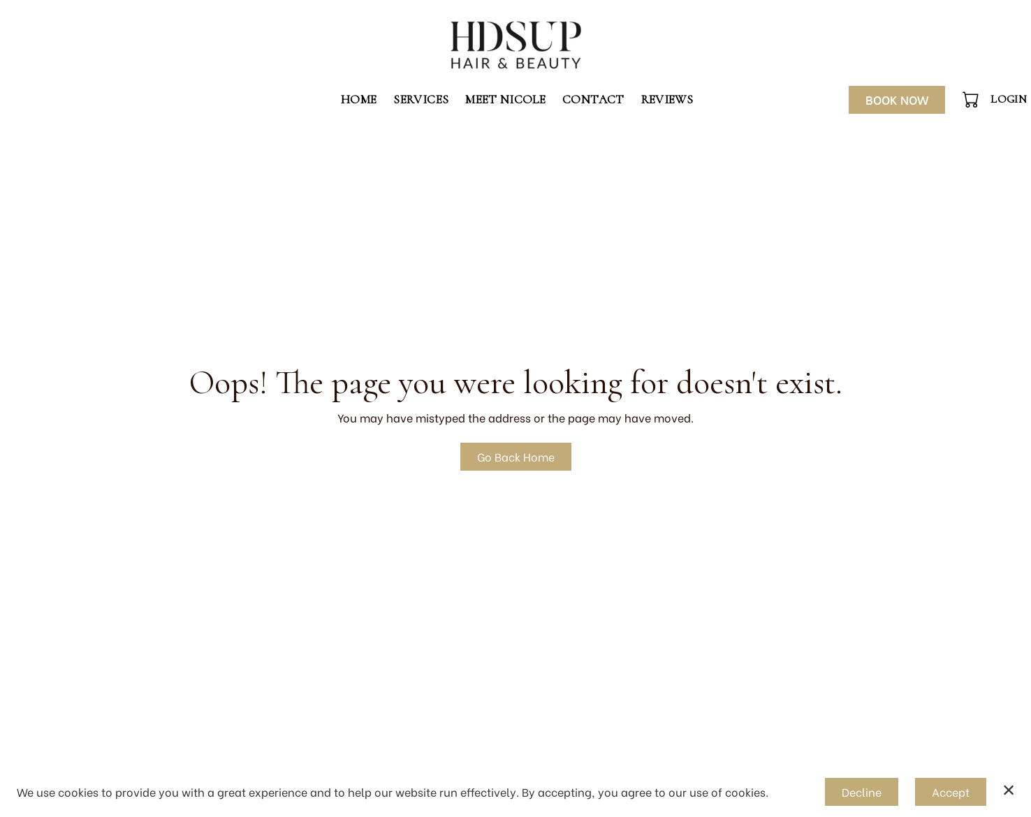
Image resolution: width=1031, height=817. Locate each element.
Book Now (896, 99)
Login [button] (1008, 99)
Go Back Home (516, 456)
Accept (951, 791)
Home (358, 99)
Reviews (667, 99)
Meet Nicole (505, 99)
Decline (862, 791)
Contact (593, 99)
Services (420, 99)
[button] (972, 99)
